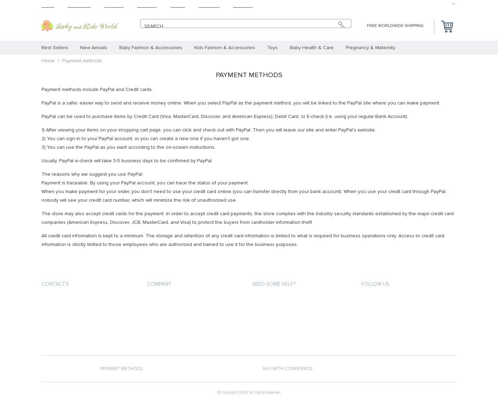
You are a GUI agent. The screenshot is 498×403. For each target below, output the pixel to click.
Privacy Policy (163, 312)
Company (159, 284)
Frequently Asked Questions (285, 337)
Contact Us (160, 337)
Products (79, 5)
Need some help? (274, 284)
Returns (147, 5)
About (177, 5)
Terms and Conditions (172, 324)
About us (157, 299)
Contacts (55, 284)
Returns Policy (269, 324)
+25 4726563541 (64, 300)
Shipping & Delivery (273, 312)
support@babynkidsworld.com (78, 313)
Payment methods (272, 299)
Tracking (209, 5)
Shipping (113, 5)
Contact (242, 5)
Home (48, 5)
